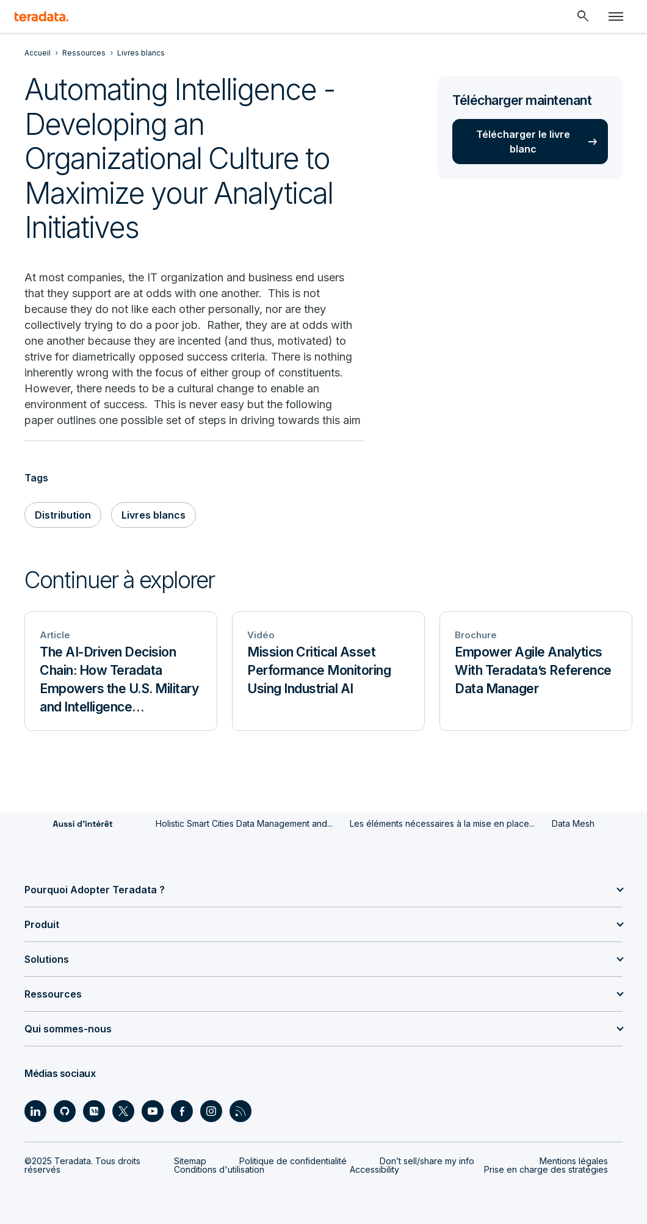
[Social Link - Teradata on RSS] (240, 1111)
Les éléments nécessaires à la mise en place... (442, 823)
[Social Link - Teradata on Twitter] (123, 1111)
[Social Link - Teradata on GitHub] (65, 1111)
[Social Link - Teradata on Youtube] (153, 1111)
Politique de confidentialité (293, 1161)
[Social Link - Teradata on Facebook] (182, 1111)
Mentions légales (574, 1161)
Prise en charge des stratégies (546, 1169)
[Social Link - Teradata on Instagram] (211, 1111)
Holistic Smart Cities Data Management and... (244, 823)
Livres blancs (153, 515)
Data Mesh (573, 823)
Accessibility (374, 1169)
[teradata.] (41, 16)
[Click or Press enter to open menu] (615, 16)
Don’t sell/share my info (427, 1161)
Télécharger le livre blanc (523, 141)
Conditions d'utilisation (219, 1169)
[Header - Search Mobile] (582, 16)
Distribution (63, 515)
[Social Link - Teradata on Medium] (94, 1111)
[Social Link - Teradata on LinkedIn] (35, 1111)
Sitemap (190, 1161)
